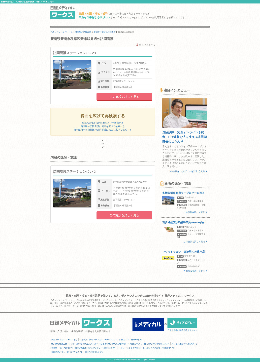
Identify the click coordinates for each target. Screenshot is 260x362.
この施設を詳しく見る (124, 96)
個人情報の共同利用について (157, 344)
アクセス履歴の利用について (184, 344)
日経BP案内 (136, 339)
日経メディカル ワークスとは (64, 339)
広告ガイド (124, 339)
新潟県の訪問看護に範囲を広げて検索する (103, 126)
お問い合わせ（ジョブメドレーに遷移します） (96, 348)
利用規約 (83, 339)
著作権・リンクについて (62, 348)
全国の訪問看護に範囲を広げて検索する (103, 123)
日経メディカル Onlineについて (103, 339)
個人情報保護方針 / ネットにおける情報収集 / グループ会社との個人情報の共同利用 (88, 344)
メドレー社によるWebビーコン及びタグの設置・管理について (146, 348)
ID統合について (135, 344)
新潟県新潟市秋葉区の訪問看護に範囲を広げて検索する (103, 129)
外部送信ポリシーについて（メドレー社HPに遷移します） (77, 352)
